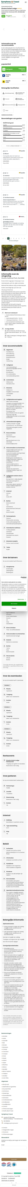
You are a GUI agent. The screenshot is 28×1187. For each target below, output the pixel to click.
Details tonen (21, 599)
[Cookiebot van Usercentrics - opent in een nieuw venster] (20, 577)
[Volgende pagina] (21, 238)
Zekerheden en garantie (7, 1180)
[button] (3, 29)
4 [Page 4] (16, 238)
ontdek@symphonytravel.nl (11, 1123)
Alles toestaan (14, 603)
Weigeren (14, 608)
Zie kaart (14, 1185)
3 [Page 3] (13, 238)
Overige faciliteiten (7, 114)
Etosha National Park (6, 6)
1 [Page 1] (8, 238)
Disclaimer (4, 1178)
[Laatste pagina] (24, 238)
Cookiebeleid (11, 1178)
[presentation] (12, 1153)
